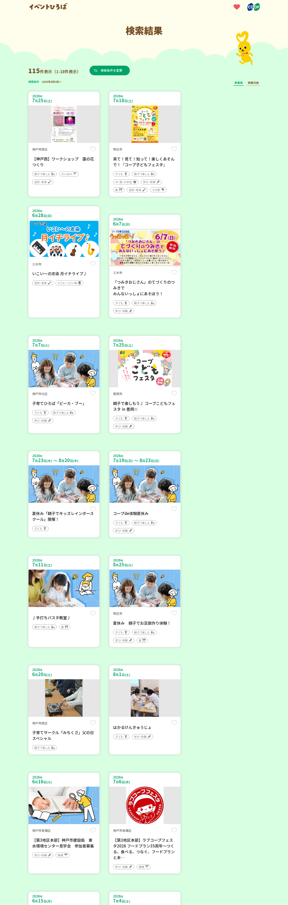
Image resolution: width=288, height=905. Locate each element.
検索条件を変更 (111, 70)
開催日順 (253, 83)
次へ (167, 788)
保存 (92, 149)
